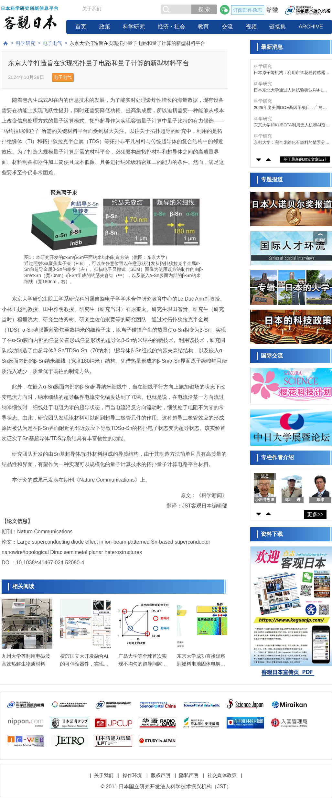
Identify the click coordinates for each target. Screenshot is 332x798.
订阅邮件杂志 (247, 10)
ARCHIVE (311, 27)
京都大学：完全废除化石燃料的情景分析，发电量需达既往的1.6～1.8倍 (289, 142)
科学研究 (134, 27)
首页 (80, 27)
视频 (251, 27)
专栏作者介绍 (277, 457)
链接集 (277, 27)
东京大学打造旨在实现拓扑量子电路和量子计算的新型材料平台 (137, 43)
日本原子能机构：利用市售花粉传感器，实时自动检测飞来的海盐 (291, 73)
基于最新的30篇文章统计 (305, 159)
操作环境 (132, 775)
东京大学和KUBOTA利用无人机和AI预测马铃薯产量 (291, 125)
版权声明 (160, 775)
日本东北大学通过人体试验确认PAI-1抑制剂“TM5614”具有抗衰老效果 (290, 90)
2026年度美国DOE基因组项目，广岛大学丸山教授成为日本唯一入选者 (290, 108)
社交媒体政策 (222, 775)
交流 (227, 27)
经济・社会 (171, 27)
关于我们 (92, 8)
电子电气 (52, 43)
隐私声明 (188, 775)
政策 (104, 27)
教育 (203, 27)
